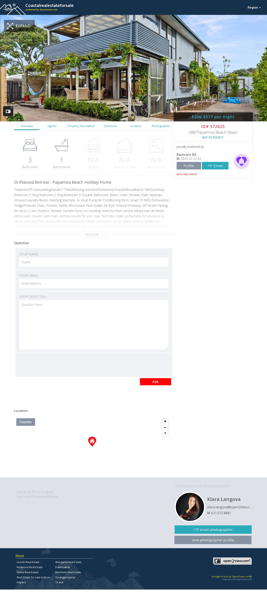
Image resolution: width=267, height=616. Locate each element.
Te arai (59, 582)
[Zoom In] (165, 421)
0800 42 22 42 (191, 158)
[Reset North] (165, 433)
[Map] (92, 446)
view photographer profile (213, 540)
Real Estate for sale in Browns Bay (37, 577)
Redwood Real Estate (30, 567)
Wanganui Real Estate (68, 562)
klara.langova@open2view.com (229, 507)
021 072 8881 (221, 513)
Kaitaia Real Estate (28, 572)
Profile (189, 165)
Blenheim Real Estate (68, 572)
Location (135, 126)
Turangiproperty (65, 577)
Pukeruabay (62, 567)
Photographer (161, 126)
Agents (52, 126)
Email (218, 165)
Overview (27, 126)
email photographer (216, 529)
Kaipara (21, 582)
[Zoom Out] (165, 427)
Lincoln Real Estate (28, 562)
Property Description (81, 126)
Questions (110, 126)
